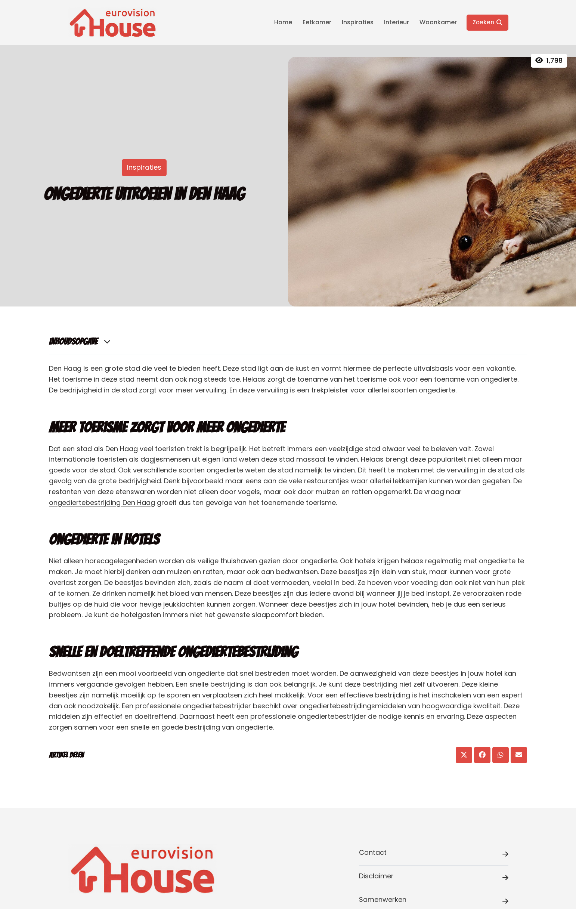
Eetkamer (317, 22)
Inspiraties (358, 22)
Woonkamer (438, 22)
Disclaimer (433, 877)
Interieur (396, 22)
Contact (433, 854)
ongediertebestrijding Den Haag (102, 502)
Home (283, 22)
